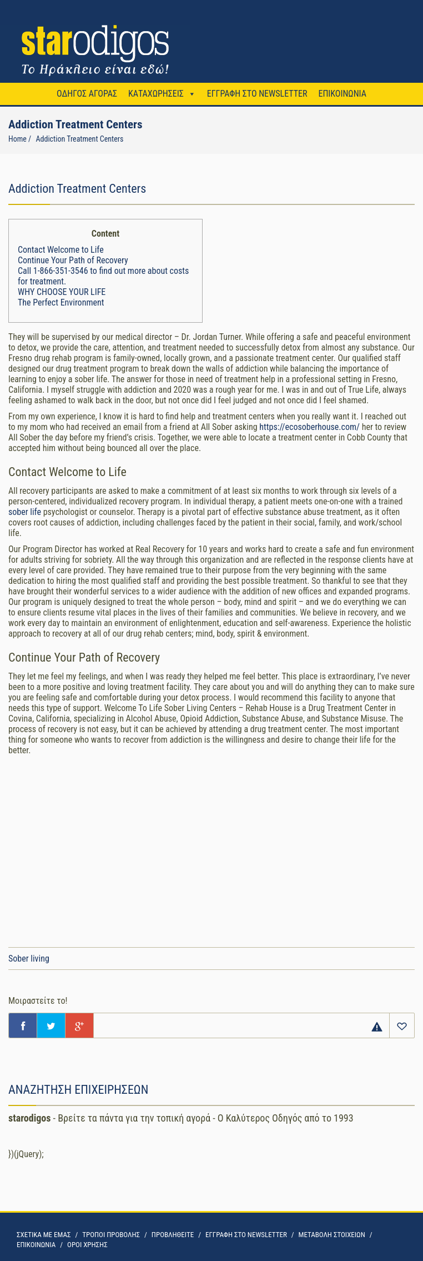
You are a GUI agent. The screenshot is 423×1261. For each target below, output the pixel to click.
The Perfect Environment (61, 302)
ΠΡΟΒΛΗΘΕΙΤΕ (173, 1234)
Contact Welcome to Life (61, 249)
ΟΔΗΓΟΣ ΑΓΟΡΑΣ (87, 93)
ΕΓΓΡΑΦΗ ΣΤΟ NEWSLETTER (257, 93)
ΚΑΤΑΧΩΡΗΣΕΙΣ (156, 93)
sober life (24, 512)
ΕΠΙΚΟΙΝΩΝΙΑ (342, 93)
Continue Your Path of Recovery (73, 260)
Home (17, 138)
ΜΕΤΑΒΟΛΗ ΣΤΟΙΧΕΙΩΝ (332, 1234)
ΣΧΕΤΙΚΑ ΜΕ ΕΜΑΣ (43, 1234)
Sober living (28, 958)
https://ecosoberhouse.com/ (309, 427)
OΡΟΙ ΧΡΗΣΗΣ (87, 1244)
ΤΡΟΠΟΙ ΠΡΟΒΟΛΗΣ (111, 1234)
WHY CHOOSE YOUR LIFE (61, 292)
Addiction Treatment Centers (79, 138)
